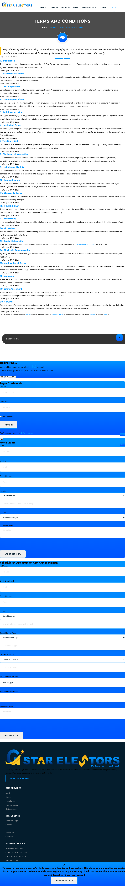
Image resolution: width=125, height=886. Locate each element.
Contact (87, 14)
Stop (2, 377)
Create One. (27, 433)
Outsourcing (11, 809)
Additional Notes (6, 525)
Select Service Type (8, 513)
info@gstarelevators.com (84, 244)
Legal (98, 14)
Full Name (4, 446)
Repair (8, 797)
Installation (10, 801)
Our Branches (72, 14)
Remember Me (8, 417)
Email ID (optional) (7, 581)
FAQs (59, 14)
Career (8, 824)
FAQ (7, 828)
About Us (9, 832)
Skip (1, 439)
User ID (3, 386)
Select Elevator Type (8, 633)
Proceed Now (10, 377)
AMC (7, 793)
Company (37, 14)
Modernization (11, 805)
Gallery (106, 314)
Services (49, 14)
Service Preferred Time (9, 691)
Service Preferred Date (9, 676)
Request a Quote (57, 314)
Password (4, 401)
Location (3, 491)
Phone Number (6, 476)
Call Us (28, 314)
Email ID (3, 461)
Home (27, 14)
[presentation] (20, 348)
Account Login (11, 820)
